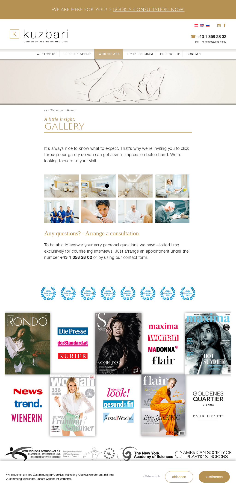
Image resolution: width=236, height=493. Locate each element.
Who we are (109, 54)
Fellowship (170, 54)
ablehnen (179, 477)
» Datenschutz (151, 476)
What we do (47, 54)
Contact (194, 54)
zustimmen (214, 477)
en (45, 110)
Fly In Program (140, 54)
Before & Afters (78, 54)
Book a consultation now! (149, 9)
